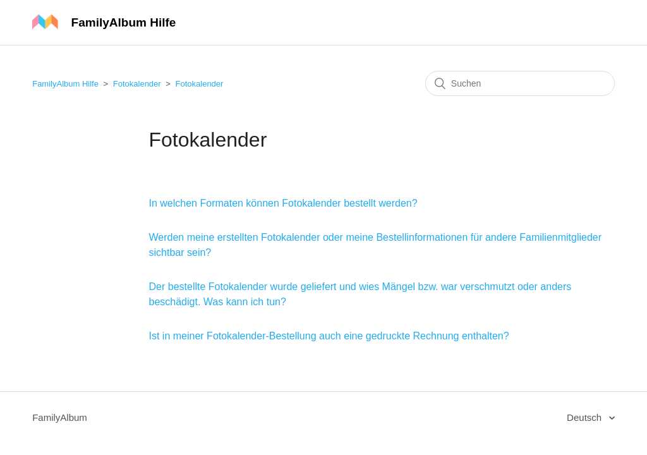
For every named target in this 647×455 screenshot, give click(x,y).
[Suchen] (520, 83)
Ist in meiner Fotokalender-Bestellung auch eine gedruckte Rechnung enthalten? (329, 336)
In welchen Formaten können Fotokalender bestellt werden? (283, 203)
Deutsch (585, 417)
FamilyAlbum (59, 417)
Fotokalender (137, 83)
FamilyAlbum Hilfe (65, 83)
